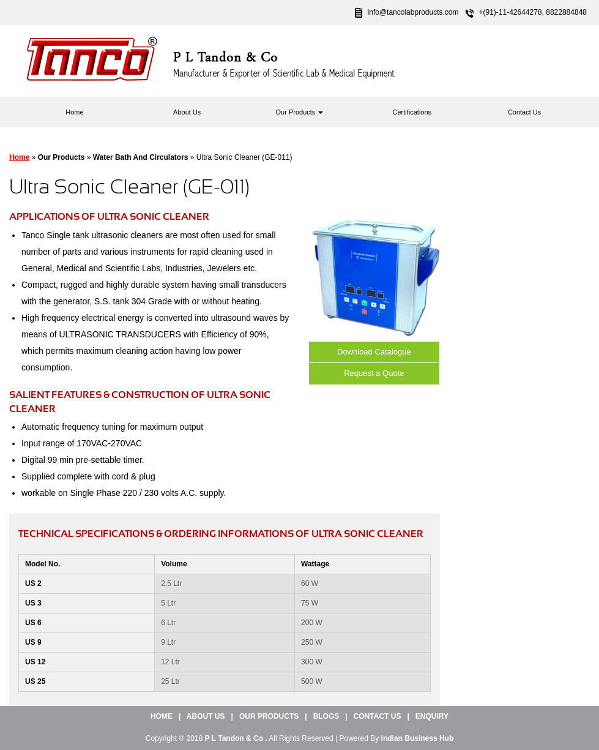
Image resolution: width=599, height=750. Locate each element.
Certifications (412, 112)
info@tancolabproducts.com (413, 12)
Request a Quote (374, 373)
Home (74, 112)
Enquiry (431, 716)
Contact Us (524, 112)
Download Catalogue (374, 351)
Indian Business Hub (417, 738)
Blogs (326, 716)
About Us (187, 112)
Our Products (300, 112)
